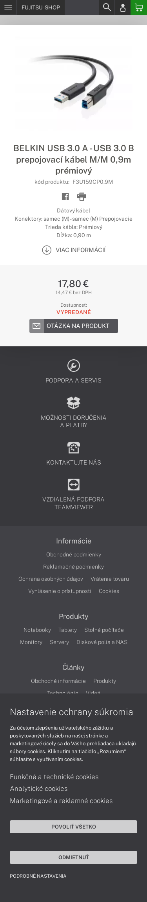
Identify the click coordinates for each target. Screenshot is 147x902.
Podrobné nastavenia (38, 876)
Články (73, 667)
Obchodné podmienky (73, 554)
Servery (59, 642)
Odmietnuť (73, 857)
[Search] (106, 7)
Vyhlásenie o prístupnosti (59, 591)
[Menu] (8, 7)
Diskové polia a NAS (101, 642)
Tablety (67, 630)
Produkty (74, 616)
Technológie (62, 693)
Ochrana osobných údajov (50, 579)
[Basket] (139, 7)
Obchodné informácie (58, 681)
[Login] (123, 7)
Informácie (73, 541)
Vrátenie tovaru (110, 579)
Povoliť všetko (73, 826)
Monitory (31, 642)
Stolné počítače (104, 630)
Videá (93, 693)
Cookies (109, 591)
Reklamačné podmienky (73, 567)
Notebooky (37, 630)
